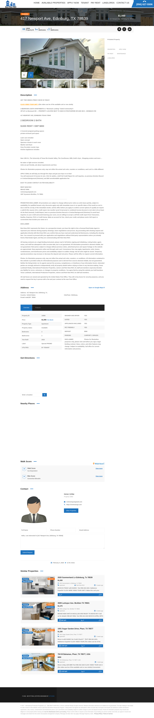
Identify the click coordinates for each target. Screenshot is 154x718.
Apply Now (122, 49)
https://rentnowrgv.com (74, 504)
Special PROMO (47, 343)
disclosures (52, 711)
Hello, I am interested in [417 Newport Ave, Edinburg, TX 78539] (63, 541)
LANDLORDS (111, 58)
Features (38, 307)
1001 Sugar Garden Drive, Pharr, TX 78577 (75, 629)
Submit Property (113, 39)
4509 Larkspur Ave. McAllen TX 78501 (74, 603)
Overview (26, 307)
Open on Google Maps (97, 287)
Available (44, 328)
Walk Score (31, 468)
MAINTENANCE (121, 53)
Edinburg (74, 295)
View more (99, 468)
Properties (111, 49)
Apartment (44, 324)
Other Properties (71, 510)
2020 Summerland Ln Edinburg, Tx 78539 (75, 577)
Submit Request (28, 552)
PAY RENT (110, 53)
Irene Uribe (69, 494)
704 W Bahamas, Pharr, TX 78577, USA (74, 654)
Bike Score (31, 476)
